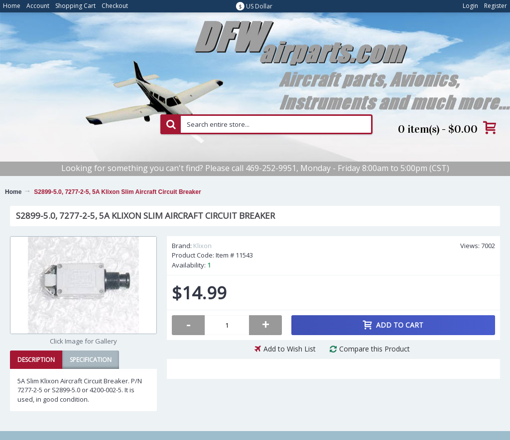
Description (36, 359)
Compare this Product (374, 348)
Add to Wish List (289, 348)
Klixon (202, 245)
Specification (91, 359)
